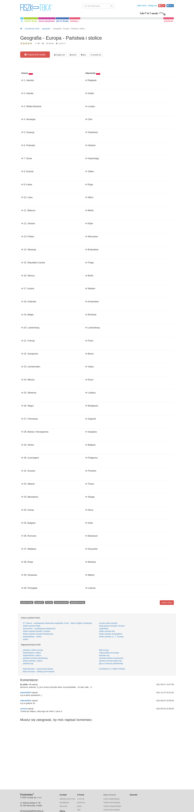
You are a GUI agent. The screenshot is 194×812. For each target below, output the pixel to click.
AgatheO (61, 43)
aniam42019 (25, 692)
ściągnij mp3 (59, 55)
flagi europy (104, 650)
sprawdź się (95, 55)
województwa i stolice (32, 653)
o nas (79, 799)
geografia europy (77, 602)
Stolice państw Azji (107, 631)
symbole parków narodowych (111, 658)
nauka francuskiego (111, 810)
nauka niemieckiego (111, 802)
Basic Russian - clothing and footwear (38, 671)
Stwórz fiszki (167, 603)
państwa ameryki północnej (110, 661)
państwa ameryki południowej (35, 658)
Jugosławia (103, 628)
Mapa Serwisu (109, 795)
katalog (74, 21)
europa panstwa (61, 602)
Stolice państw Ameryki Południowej (38, 634)
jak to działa (62, 21)
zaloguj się (152, 5)
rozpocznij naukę (35, 54)
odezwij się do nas (67, 799)
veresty (23, 709)
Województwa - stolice (32, 637)
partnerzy (81, 802)
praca (79, 806)
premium (168, 21)
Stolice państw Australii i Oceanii (36, 631)
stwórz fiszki (30, 21)
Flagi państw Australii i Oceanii (112, 626)
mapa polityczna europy (109, 653)
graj (83, 55)
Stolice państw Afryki (31, 626)
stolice (25, 639)
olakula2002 (25, 700)
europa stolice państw (108, 623)
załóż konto (142, 5)
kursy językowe (47, 21)
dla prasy (63, 806)
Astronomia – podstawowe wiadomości (39, 628)
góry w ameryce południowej (111, 663)
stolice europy (26, 602)
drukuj (73, 55)
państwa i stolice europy (33, 650)
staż (79, 810)
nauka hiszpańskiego (112, 806)
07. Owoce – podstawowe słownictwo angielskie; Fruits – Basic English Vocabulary (57, 623)
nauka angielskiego (111, 799)
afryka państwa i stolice (32, 661)
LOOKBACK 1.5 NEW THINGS (112, 669)
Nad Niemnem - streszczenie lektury (38, 669)
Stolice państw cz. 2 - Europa (111, 637)
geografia (39, 602)
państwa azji (104, 655)
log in (162, 6)
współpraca (64, 802)
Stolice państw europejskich (110, 634)
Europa (49, 602)
